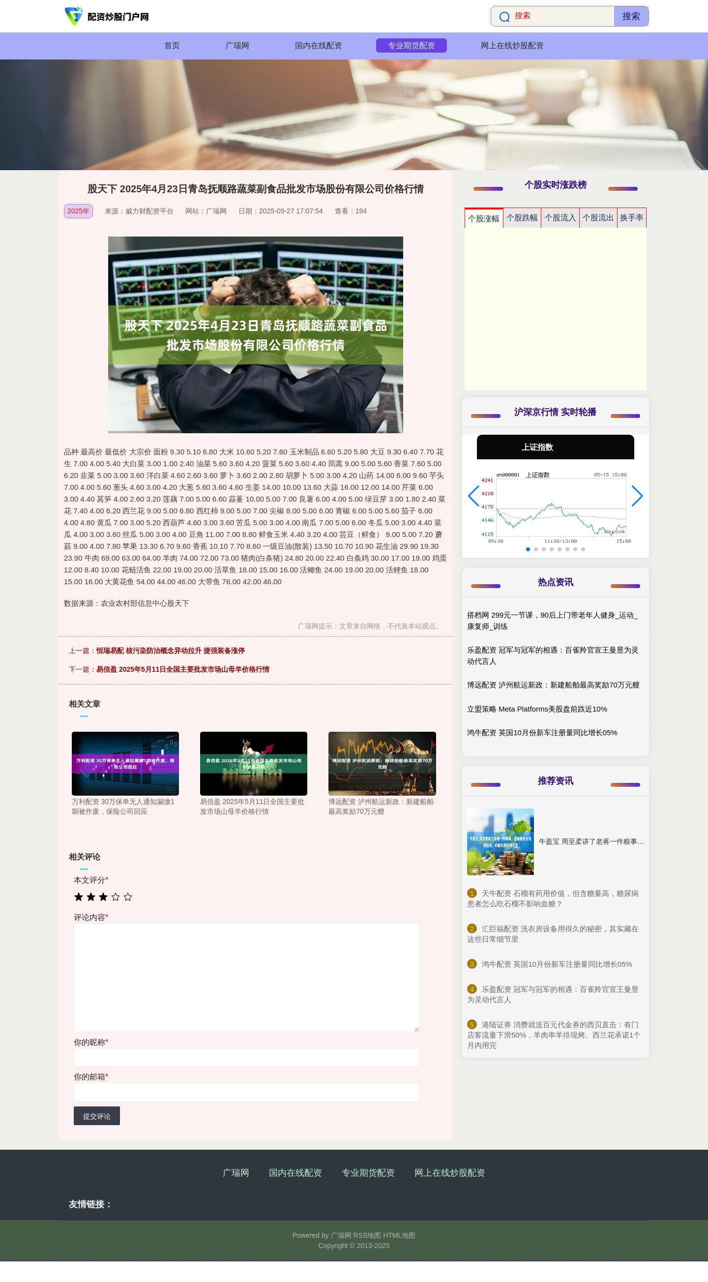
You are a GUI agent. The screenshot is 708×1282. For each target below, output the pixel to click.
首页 (172, 45)
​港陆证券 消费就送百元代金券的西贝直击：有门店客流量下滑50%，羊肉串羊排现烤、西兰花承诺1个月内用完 (554, 1034)
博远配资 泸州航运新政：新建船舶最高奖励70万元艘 (553, 685)
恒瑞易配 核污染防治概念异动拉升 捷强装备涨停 (170, 651)
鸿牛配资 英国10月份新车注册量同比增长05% (542, 732)
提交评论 (97, 1116)
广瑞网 (237, 45)
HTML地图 (399, 1235)
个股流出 (598, 217)
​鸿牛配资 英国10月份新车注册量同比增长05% (557, 964)
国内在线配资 (318, 45)
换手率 (632, 217)
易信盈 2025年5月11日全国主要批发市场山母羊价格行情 (182, 669)
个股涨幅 (484, 218)
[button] (473, 496)
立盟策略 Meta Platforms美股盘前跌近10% (537, 709)
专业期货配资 (411, 45)
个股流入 (560, 217)
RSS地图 (367, 1235)
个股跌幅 (522, 217)
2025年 (78, 211)
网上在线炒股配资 (512, 45)
